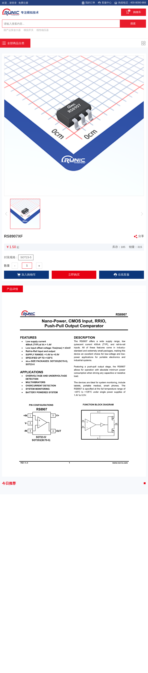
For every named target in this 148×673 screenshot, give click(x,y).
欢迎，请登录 (8, 2)
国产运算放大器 (12, 29)
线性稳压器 (42, 29)
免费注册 (23, 2)
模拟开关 (28, 29)
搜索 (133, 22)
